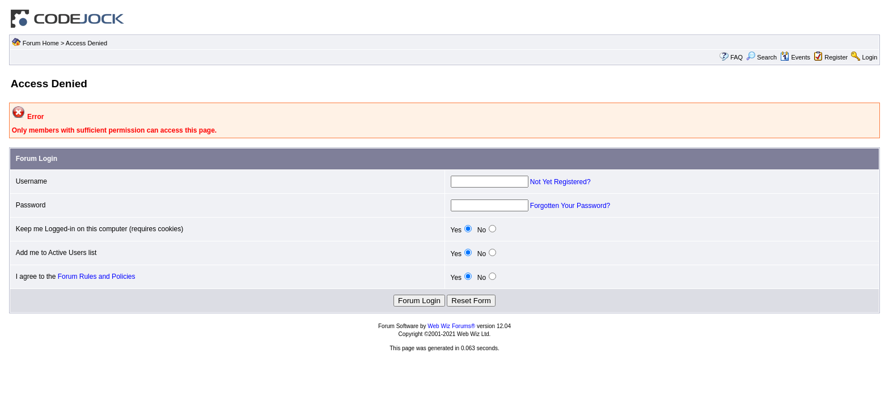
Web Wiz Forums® (451, 326)
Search (761, 57)
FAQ (736, 57)
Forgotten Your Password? (570, 206)
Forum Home (41, 43)
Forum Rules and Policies (97, 276)
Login (869, 57)
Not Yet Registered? (560, 182)
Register (836, 57)
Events (795, 57)
